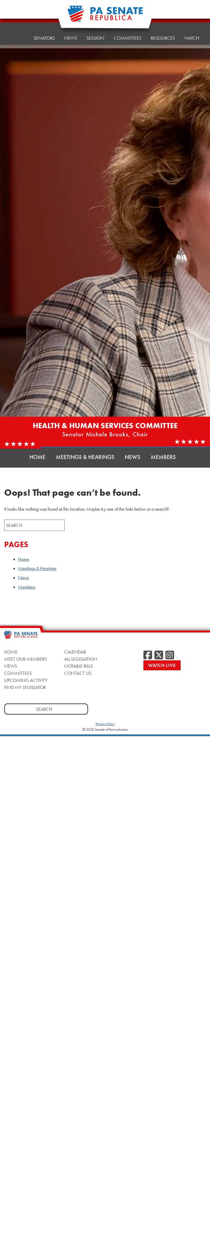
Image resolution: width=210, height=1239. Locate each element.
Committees (18, 673)
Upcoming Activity (25, 680)
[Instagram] (169, 655)
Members (163, 457)
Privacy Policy (105, 724)
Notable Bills (78, 666)
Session (95, 31)
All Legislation (80, 659)
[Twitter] (158, 655)
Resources (163, 28)
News (70, 32)
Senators (44, 33)
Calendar (75, 652)
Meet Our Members (25, 659)
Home (17, 35)
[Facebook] (147, 655)
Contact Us (77, 673)
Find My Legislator (25, 687)
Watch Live (162, 665)
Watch (191, 27)
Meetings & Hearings (85, 457)
